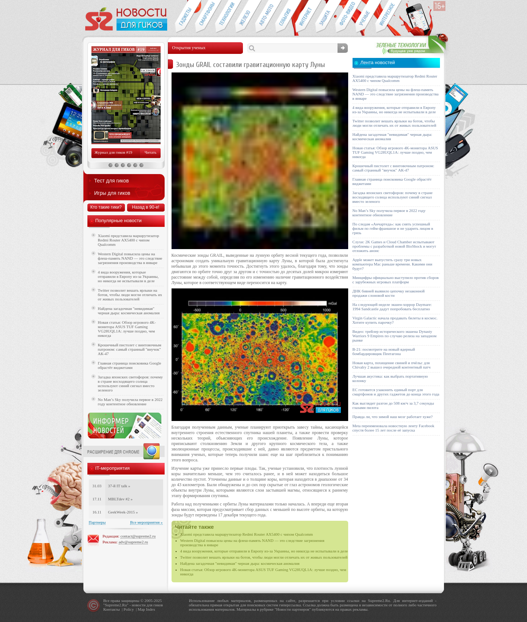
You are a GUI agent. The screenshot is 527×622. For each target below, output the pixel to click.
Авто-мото (265, 17)
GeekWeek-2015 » (123, 512)
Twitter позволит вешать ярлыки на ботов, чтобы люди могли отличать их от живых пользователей (264, 557)
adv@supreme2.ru (133, 542)
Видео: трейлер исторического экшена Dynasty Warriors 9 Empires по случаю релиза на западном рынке (395, 335)
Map (141, 609)
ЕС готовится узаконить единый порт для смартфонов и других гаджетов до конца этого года (396, 391)
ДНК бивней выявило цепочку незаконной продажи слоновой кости (389, 293)
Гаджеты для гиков (184, 17)
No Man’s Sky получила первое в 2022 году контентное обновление (130, 401)
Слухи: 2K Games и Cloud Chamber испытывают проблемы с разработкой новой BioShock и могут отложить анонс (394, 246)
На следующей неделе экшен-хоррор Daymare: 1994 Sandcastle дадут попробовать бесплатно (392, 306)
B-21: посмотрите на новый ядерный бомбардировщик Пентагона (384, 351)
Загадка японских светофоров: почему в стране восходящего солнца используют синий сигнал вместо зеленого (130, 383)
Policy (128, 609)
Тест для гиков (111, 181)
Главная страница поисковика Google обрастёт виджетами (129, 365)
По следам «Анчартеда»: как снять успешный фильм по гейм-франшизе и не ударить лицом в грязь (393, 228)
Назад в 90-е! (146, 207)
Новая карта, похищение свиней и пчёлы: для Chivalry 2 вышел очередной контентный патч (391, 365)
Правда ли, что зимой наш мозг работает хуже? (393, 416)
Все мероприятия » (146, 522)
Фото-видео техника (345, 17)
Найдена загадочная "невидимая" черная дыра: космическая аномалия (240, 563)
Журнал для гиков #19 (113, 152)
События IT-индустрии (285, 17)
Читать (150, 152)
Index (150, 609)
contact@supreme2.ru (138, 536)
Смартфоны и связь (205, 17)
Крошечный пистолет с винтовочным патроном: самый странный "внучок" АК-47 (129, 349)
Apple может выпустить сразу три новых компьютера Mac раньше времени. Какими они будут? (392, 264)
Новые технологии (225, 17)
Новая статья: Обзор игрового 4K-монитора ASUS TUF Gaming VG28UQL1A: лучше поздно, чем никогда (127, 329)
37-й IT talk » (119, 486)
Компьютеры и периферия (245, 17)
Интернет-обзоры (305, 17)
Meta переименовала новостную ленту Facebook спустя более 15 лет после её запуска (393, 428)
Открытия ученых (365, 17)
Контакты (111, 609)
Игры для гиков (112, 193)
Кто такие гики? (106, 207)
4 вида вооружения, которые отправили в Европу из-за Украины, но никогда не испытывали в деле (264, 551)
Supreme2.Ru (116, 605)
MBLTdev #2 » (120, 499)
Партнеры (97, 522)
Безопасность (325, 17)
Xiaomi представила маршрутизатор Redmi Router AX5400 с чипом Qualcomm (246, 534)
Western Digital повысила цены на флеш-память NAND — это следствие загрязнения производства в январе (130, 258)
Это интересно (388, 17)
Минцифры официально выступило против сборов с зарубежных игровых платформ (396, 279)
